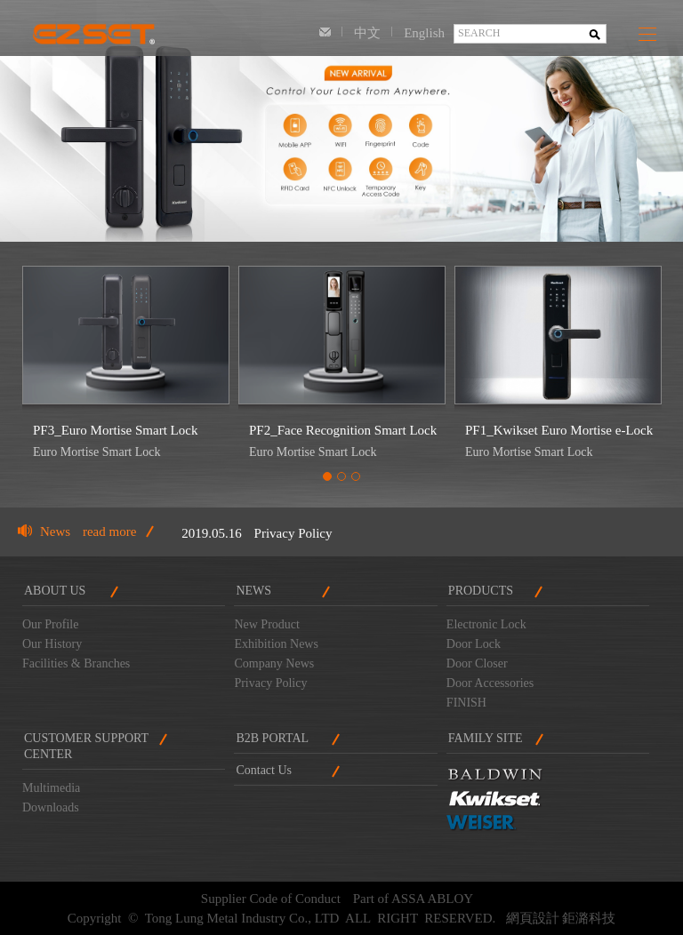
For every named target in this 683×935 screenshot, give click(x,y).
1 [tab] (327, 476)
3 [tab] (355, 476)
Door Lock (473, 644)
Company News (274, 663)
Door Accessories (490, 683)
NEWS (253, 590)
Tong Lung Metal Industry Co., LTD (93, 28)
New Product (267, 624)
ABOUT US (54, 590)
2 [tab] (341, 476)
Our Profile (50, 624)
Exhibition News (276, 644)
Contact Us (325, 32)
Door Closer (477, 663)
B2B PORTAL (272, 738)
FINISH (466, 702)
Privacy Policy (293, 533)
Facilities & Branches (76, 663)
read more (109, 531)
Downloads (50, 807)
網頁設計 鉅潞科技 (561, 918)
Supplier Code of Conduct (271, 898)
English (424, 33)
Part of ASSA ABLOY (413, 898)
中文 (367, 33)
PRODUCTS (480, 590)
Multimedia (51, 788)
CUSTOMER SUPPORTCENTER (86, 746)
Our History (52, 644)
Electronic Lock (486, 624)
